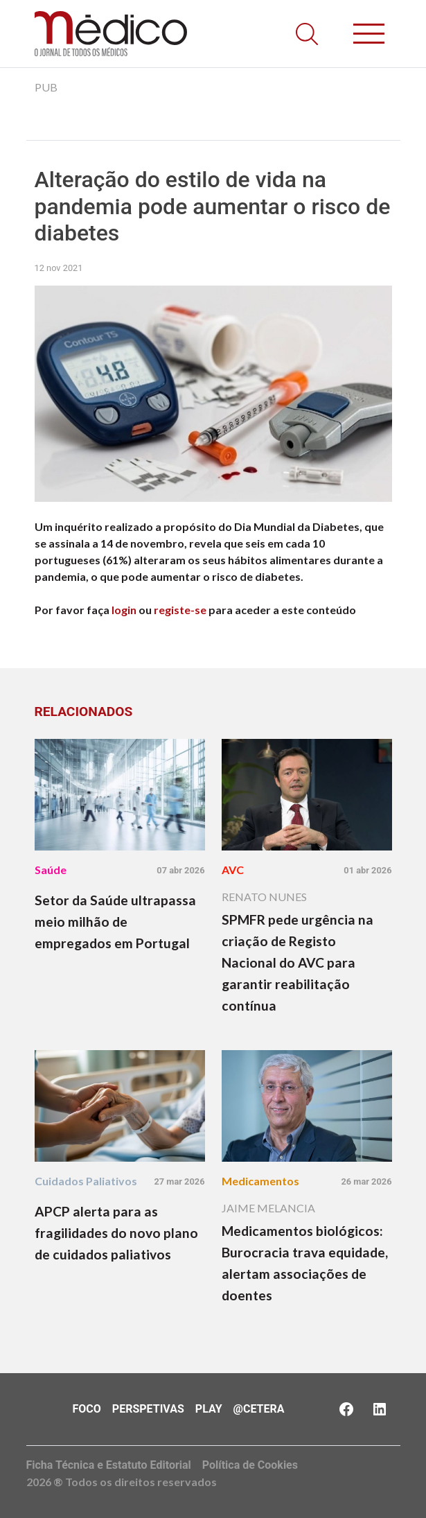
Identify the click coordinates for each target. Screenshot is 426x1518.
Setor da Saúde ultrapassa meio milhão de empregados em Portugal (115, 921)
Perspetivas (148, 1408)
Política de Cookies (250, 1465)
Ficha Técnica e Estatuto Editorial (108, 1465)
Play (208, 1408)
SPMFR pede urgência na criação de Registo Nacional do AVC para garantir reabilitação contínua (297, 962)
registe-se (180, 609)
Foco (87, 1408)
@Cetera (259, 1408)
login (124, 609)
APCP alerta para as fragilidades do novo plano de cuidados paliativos (116, 1232)
